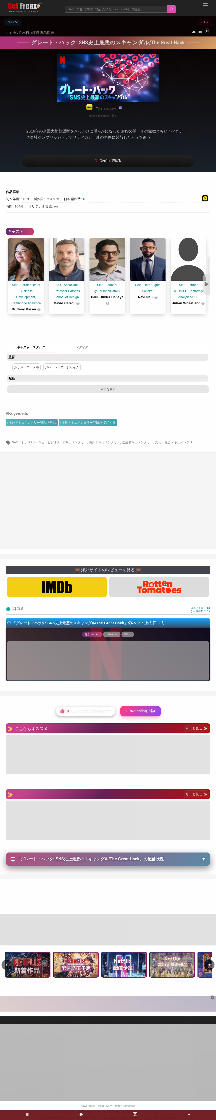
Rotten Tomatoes (124, 1105)
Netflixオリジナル (24, 442)
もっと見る (196, 728)
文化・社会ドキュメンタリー (175, 442)
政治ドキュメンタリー (137, 442)
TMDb (100, 1105)
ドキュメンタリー (74, 442)
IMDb (108, 1105)
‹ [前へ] (7, 964)
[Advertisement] (108, 500)
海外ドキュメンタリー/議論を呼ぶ (32, 422)
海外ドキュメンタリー (104, 442)
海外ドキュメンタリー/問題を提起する (89, 422)
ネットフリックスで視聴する (108, 161)
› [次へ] (209, 964)
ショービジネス (49, 442)
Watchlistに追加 (141, 711)
